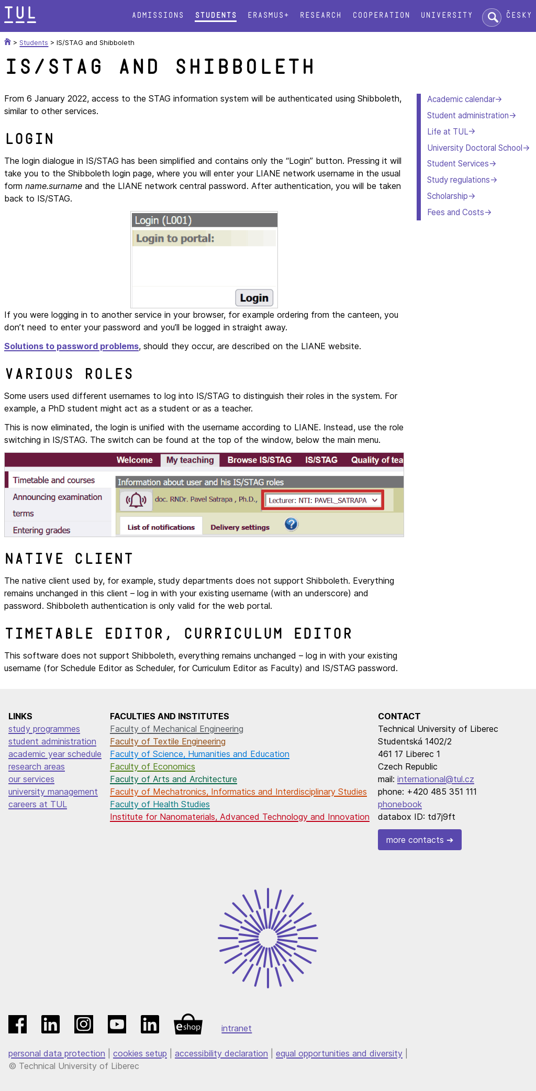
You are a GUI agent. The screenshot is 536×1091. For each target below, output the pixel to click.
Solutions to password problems (71, 346)
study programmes (44, 728)
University (446, 15)
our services (31, 779)
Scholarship (447, 196)
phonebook (400, 804)
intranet (236, 1028)
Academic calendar (461, 99)
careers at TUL (37, 804)
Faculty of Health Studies (160, 804)
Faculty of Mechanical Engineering (176, 728)
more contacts (415, 839)
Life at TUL (447, 132)
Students (216, 15)
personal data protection (56, 1053)
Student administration (468, 115)
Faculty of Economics (152, 766)
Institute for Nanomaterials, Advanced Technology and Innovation (240, 816)
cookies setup (140, 1053)
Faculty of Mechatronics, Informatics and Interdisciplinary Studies (238, 791)
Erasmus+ (268, 15)
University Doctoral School (474, 148)
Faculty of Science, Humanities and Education (199, 754)
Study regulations (458, 180)
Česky (519, 15)
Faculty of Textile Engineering (168, 741)
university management (53, 791)
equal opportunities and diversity (339, 1053)
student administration (52, 741)
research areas (36, 766)
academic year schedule (55, 754)
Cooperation (381, 15)
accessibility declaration (221, 1053)
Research (320, 15)
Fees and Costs (455, 212)
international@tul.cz (435, 779)
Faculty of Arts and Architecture (173, 779)
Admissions (157, 15)
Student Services (458, 164)
